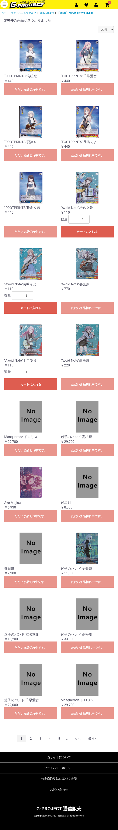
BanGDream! (46, 12)
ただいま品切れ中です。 (30, 89)
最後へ (92, 738)
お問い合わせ (59, 789)
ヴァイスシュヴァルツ (23, 12)
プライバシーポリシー (59, 768)
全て (4, 12)
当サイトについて (59, 757)
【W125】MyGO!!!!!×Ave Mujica (75, 12)
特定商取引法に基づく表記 (59, 778)
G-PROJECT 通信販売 (59, 808)
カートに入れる (87, 231)
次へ (77, 738)
